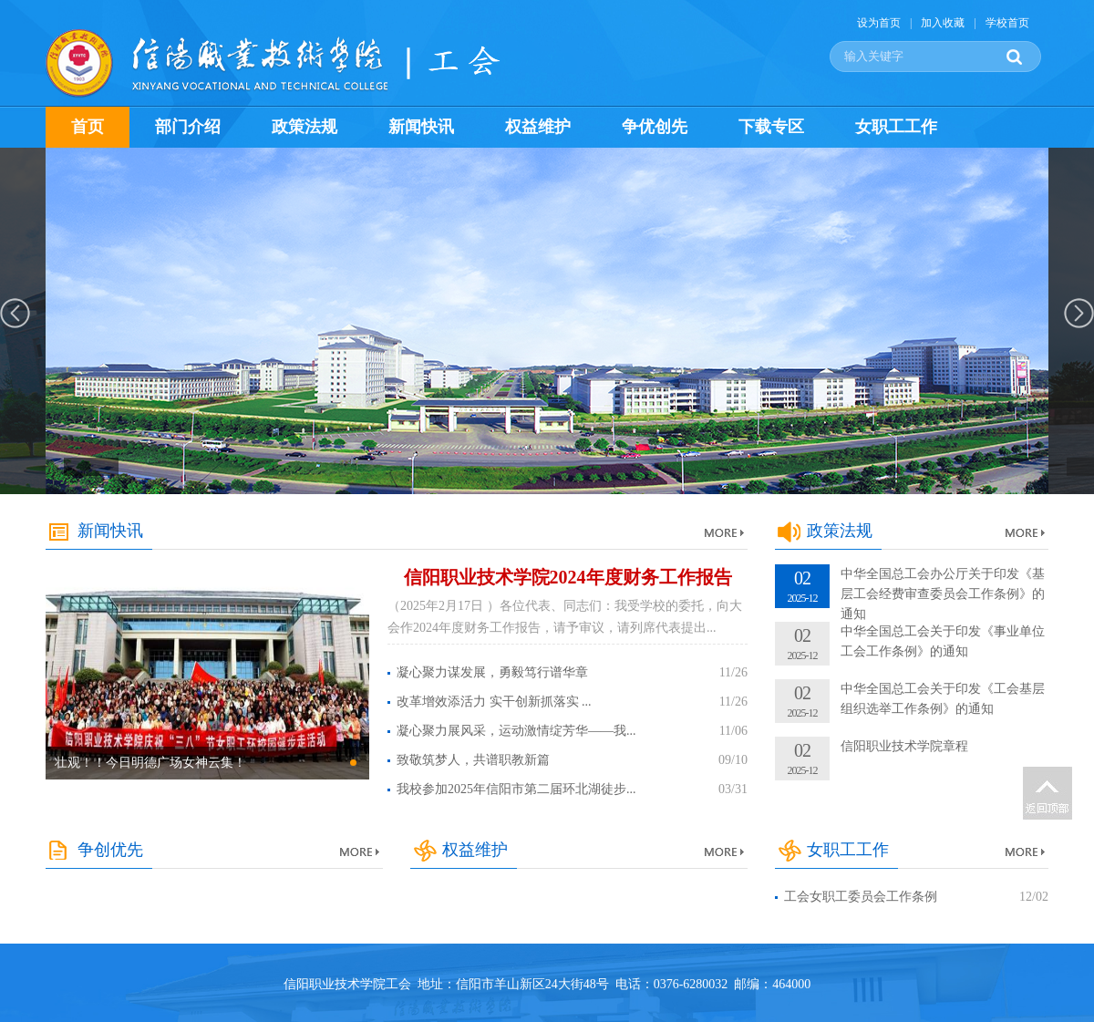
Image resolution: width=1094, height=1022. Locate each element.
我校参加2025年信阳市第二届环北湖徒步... (516, 789)
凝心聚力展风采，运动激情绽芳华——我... (516, 731)
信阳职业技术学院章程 (904, 746)
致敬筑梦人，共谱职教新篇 (473, 760)
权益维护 (538, 127)
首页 (87, 127)
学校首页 (1007, 22)
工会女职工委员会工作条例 (860, 896)
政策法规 (304, 127)
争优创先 (654, 127)
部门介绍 (188, 127)
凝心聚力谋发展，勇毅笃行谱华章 (492, 672)
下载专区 (771, 127)
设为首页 (879, 22)
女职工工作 (896, 127)
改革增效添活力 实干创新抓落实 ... (494, 701)
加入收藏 (943, 22)
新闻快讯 (421, 127)
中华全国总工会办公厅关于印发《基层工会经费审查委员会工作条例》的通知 (943, 594)
